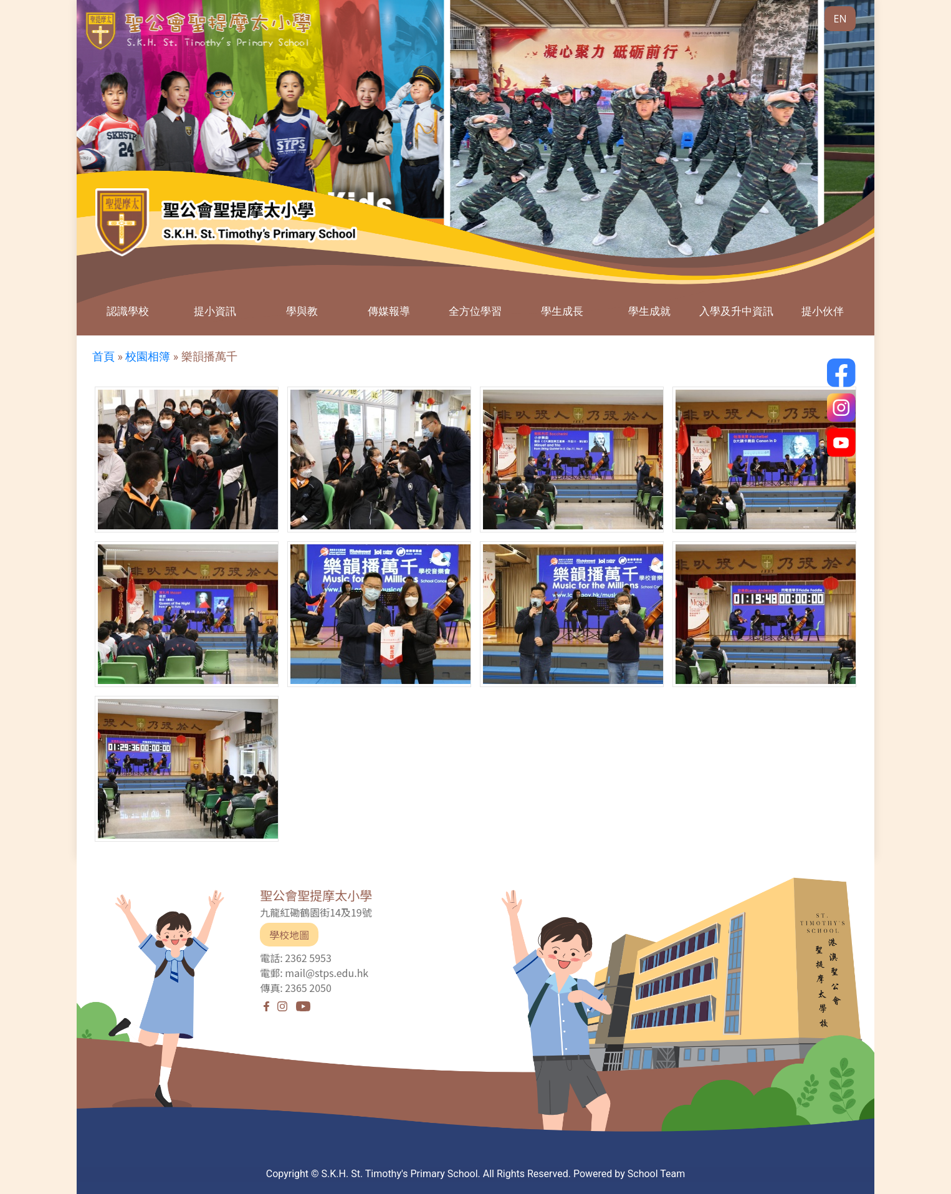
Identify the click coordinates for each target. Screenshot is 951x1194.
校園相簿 (147, 356)
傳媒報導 (389, 311)
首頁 (103, 356)
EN (840, 19)
